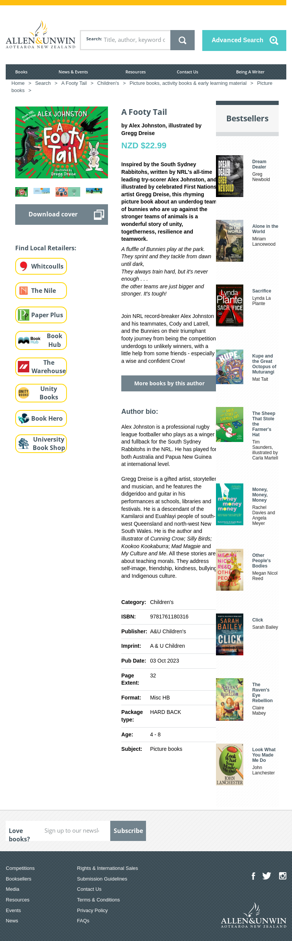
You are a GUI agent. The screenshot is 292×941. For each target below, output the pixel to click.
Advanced (237, 40)
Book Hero (47, 418)
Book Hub (54, 340)
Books (21, 72)
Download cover (53, 214)
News (12, 921)
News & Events (73, 72)
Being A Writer (250, 72)
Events (13, 910)
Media (12, 889)
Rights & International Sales (107, 868)
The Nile (43, 290)
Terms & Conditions (98, 900)
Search (93, 38)
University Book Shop (49, 443)
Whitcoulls (47, 266)
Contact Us (187, 72)
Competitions (20, 868)
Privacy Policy (92, 910)
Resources (135, 72)
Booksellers (18, 879)
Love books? (19, 834)
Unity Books (49, 393)
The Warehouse (49, 366)
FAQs (83, 921)
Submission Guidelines (102, 879)
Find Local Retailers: (45, 248)
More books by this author (169, 383)
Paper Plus (47, 315)
